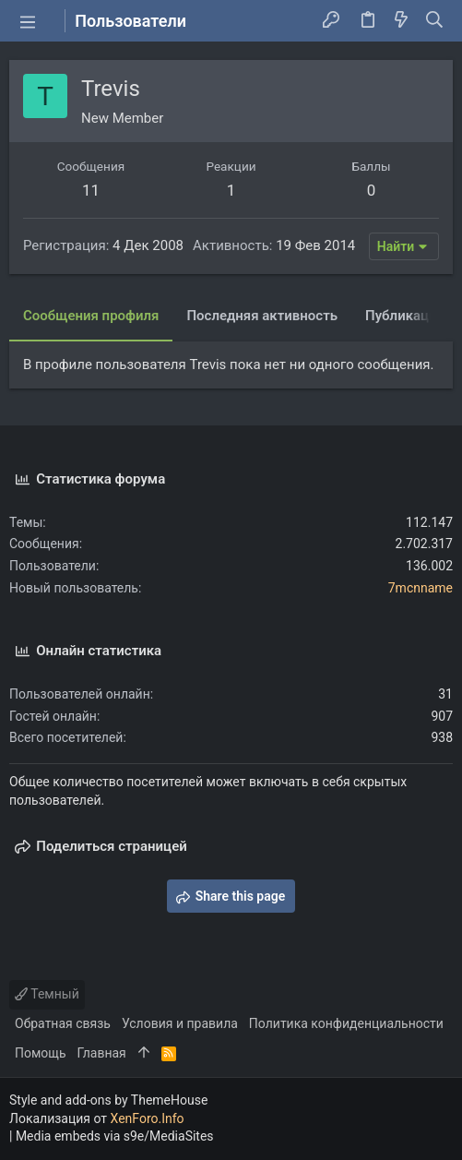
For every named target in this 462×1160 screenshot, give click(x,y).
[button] (27, 21)
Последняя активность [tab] (262, 315)
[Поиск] (435, 21)
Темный (47, 994)
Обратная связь (63, 1023)
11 (91, 190)
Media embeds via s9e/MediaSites (115, 1136)
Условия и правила (180, 1023)
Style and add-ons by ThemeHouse (108, 1100)
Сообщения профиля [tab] (91, 315)
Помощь (40, 1053)
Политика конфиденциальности (346, 1023)
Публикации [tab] (404, 315)
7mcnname (420, 587)
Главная (101, 1053)
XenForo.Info (147, 1118)
